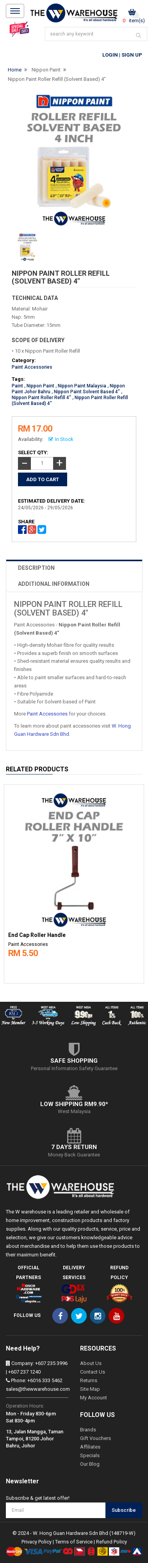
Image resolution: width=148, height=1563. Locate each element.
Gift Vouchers (95, 1438)
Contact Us (92, 1372)
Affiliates (90, 1447)
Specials (90, 1455)
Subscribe (124, 1510)
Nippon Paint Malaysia (82, 386)
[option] (74, 882)
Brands (88, 1430)
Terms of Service (74, 1542)
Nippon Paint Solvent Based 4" (87, 391)
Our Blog (90, 1464)
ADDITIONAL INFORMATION (53, 584)
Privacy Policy (36, 1542)
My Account (93, 1398)
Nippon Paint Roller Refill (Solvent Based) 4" (57, 79)
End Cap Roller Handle (37, 935)
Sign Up (131, 55)
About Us (91, 1363)
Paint (17, 386)
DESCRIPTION (36, 568)
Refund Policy (111, 1542)
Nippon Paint (46, 70)
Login (110, 55)
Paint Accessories (32, 367)
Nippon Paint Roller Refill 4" (41, 397)
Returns (88, 1380)
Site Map (90, 1389)
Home (14, 70)
